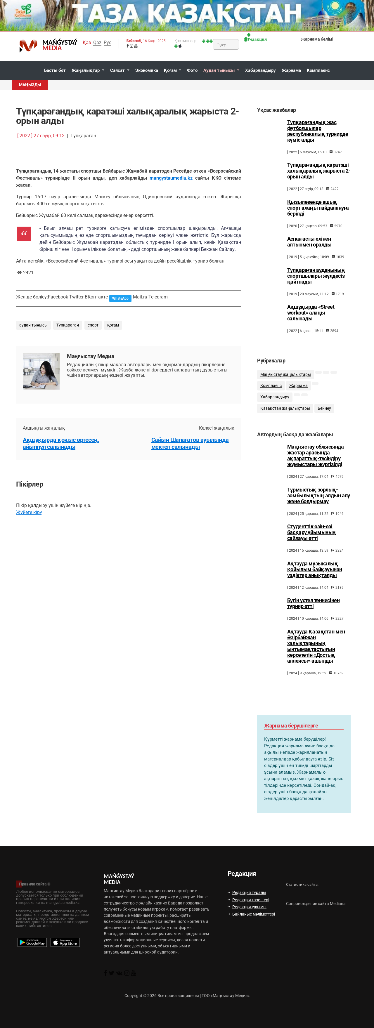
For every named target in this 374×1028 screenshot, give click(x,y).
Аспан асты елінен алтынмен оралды (309, 242)
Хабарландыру (260, 70)
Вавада (175, 903)
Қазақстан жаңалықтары (285, 412)
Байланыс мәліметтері (251, 914)
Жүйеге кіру (29, 512)
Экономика (146, 70)
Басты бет (55, 70)
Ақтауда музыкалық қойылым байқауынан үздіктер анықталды (314, 576)
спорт (93, 325)
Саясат (118, 70)
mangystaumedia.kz (171, 178)
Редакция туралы (247, 892)
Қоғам (171, 70)
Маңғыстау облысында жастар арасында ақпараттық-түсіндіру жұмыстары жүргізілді (315, 462)
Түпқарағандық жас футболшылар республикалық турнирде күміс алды (317, 131)
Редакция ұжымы (247, 906)
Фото (192, 70)
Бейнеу (324, 412)
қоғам (113, 325)
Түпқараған (67, 325)
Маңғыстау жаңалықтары (285, 378)
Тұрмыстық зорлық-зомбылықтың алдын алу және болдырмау (318, 502)
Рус (107, 42)
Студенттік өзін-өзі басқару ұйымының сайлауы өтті (311, 539)
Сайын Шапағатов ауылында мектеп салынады (190, 443)
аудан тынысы (33, 325)
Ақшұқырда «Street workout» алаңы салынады (311, 313)
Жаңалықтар (86, 70)
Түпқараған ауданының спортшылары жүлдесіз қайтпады (316, 276)
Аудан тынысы (219, 70)
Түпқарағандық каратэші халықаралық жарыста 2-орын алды (318, 171)
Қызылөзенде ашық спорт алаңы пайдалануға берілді (318, 208)
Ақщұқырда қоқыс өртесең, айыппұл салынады (61, 443)
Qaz (97, 42)
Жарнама (291, 70)
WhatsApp (120, 298)
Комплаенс (318, 70)
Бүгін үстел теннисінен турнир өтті (313, 610)
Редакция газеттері (248, 899)
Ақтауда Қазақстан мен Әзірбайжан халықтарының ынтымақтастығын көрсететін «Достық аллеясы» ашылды (316, 652)
